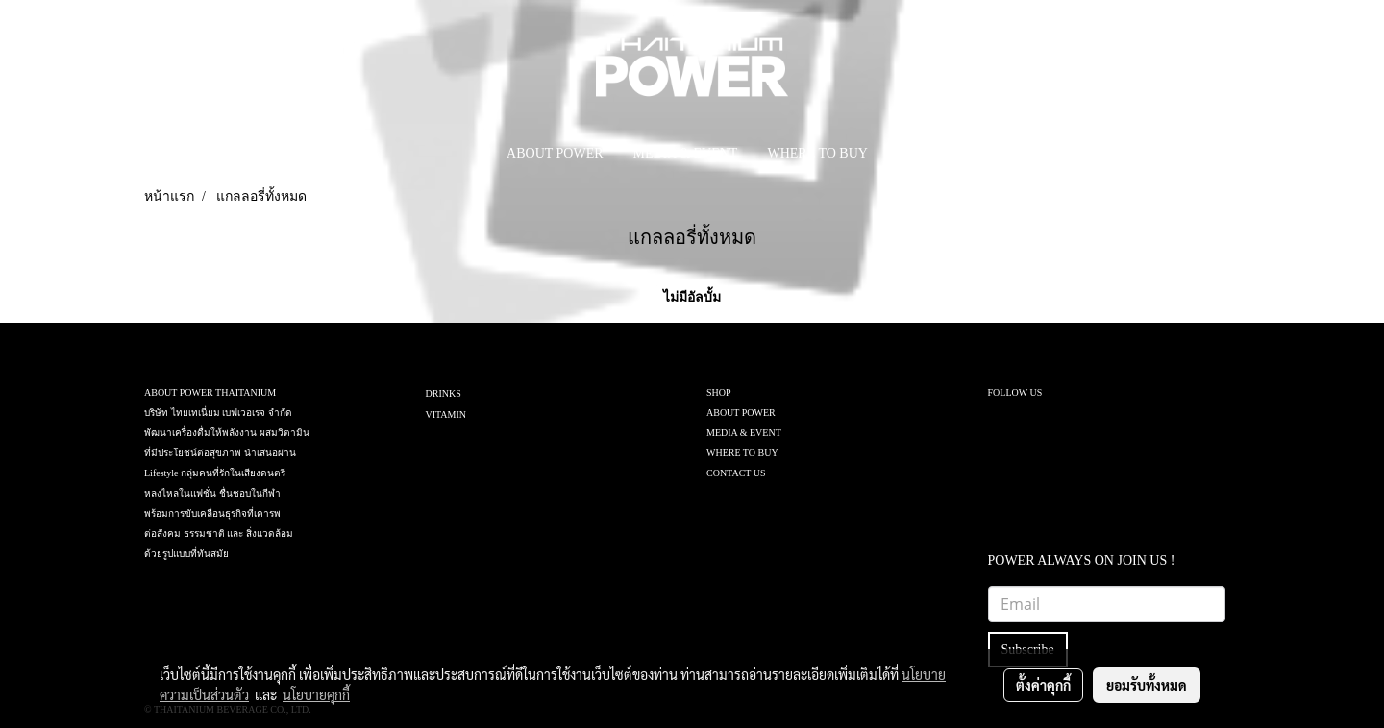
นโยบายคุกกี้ (316, 694)
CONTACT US (736, 473)
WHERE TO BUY (817, 153)
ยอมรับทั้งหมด (1146, 684)
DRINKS (443, 393)
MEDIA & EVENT (685, 153)
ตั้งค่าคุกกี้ (1043, 684)
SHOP (718, 392)
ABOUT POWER (555, 153)
